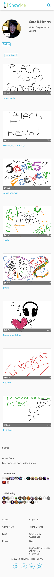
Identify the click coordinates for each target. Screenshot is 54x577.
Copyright (34, 520)
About (5, 520)
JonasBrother (10, 98)
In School (8, 430)
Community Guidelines (35, 535)
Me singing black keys (14, 145)
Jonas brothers (10, 193)
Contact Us (8, 527)
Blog (31, 541)
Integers (7, 383)
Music (6, 288)
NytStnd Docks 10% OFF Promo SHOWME (39, 550)
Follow (6, 44)
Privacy (6, 541)
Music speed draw (12, 335)
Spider (6, 240)
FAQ (4, 534)
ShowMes (11, 55)
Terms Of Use (36, 527)
